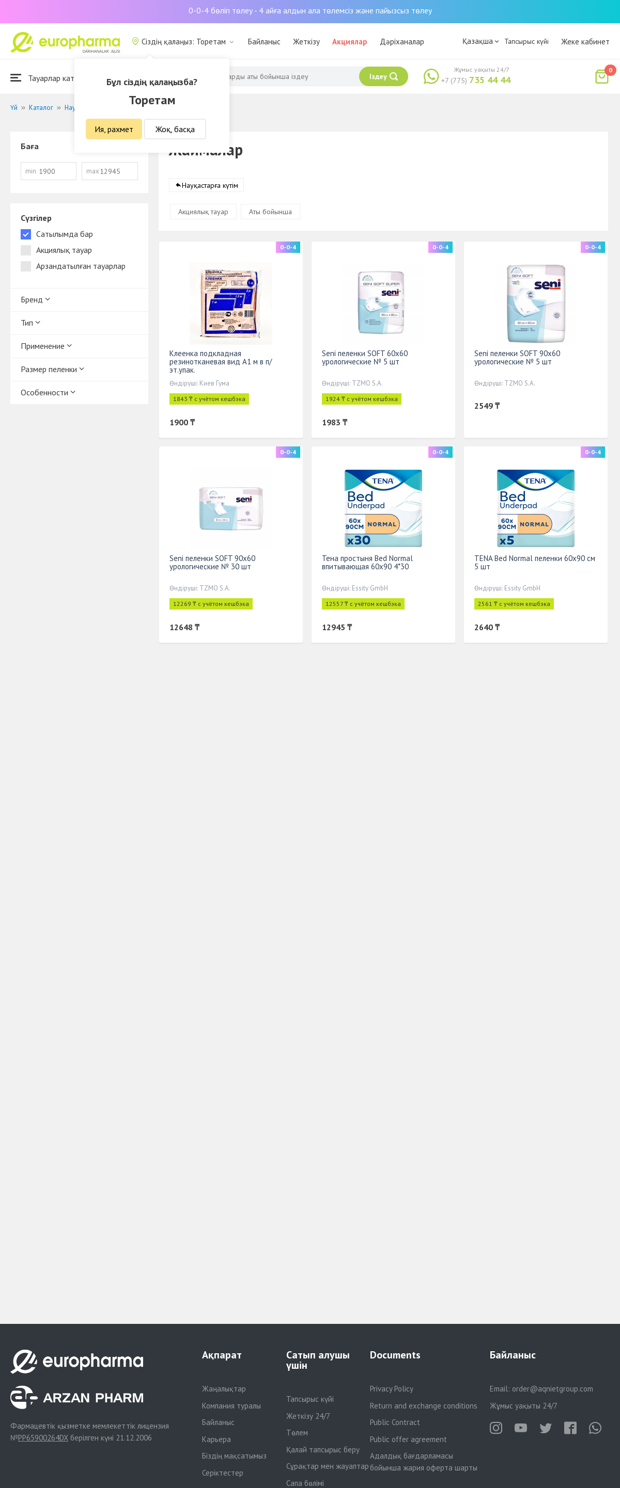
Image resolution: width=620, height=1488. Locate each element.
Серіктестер (222, 1473)
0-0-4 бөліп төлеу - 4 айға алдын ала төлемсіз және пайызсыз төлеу (310, 10)
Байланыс (264, 41)
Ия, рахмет (114, 129)
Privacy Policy (391, 1389)
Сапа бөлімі (305, 1483)
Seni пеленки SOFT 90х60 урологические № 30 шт (212, 562)
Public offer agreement (408, 1439)
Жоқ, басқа (175, 129)
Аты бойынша (270, 211)
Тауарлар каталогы (52, 77)
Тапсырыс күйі (526, 41)
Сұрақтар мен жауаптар (327, 1466)
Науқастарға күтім (210, 185)
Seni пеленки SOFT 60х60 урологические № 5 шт (365, 357)
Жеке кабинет (585, 41)
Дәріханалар (402, 41)
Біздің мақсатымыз (234, 1456)
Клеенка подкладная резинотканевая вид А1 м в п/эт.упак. (220, 361)
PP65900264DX (43, 1438)
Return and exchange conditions (423, 1406)
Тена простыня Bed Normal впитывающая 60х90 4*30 (367, 562)
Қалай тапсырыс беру (323, 1449)
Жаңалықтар (224, 1389)
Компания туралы (231, 1406)
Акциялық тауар (203, 211)
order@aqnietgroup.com (552, 1389)
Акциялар (349, 41)
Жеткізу (306, 41)
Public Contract (395, 1422)
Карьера (216, 1439)
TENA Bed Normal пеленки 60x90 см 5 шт (534, 562)
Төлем (297, 1432)
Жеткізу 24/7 (308, 1416)
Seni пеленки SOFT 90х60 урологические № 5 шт (517, 357)
